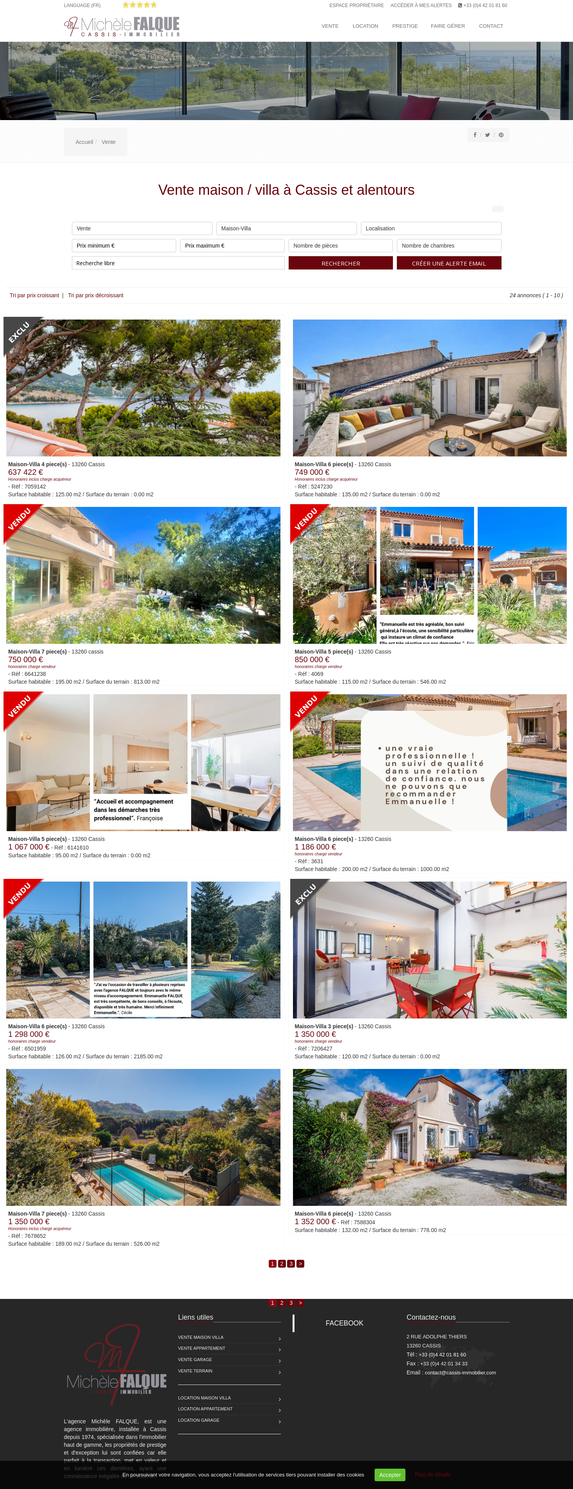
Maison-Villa (286, 227)
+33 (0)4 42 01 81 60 (485, 5)
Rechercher (340, 263)
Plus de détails (432, 1474)
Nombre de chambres (449, 244)
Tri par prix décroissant (95, 295)
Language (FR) (82, 5)
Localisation (431, 227)
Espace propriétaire (357, 5)
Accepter (390, 1475)
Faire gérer (448, 26)
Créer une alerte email (449, 263)
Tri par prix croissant (35, 295)
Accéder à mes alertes (421, 5)
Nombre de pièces (341, 244)
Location (365, 26)
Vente (330, 26)
